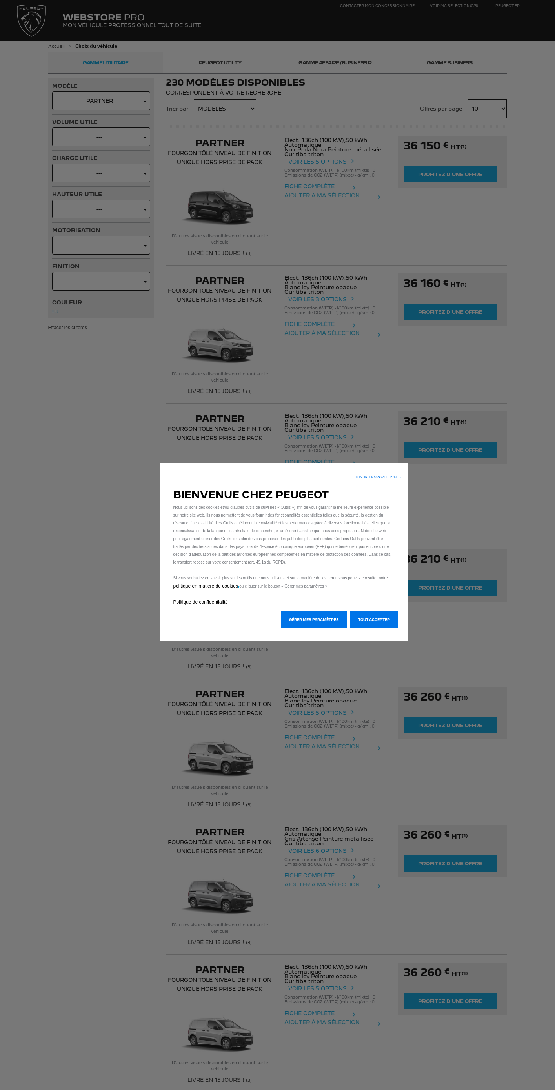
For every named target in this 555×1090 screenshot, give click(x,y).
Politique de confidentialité (200, 602)
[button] (378, 477)
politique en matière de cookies (206, 586)
